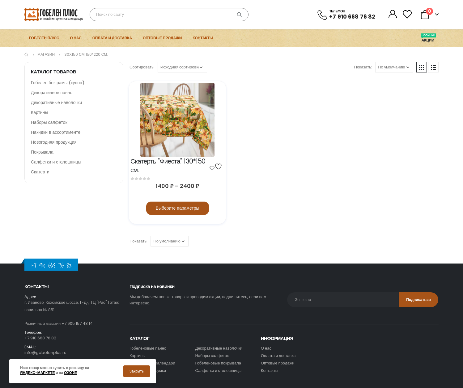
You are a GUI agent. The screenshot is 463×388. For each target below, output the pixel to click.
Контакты (203, 38)
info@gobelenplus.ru (45, 352)
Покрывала (42, 152)
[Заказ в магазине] (182, 67)
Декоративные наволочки (56, 102)
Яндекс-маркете (37, 372)
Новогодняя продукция (54, 142)
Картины (39, 112)
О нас (75, 38)
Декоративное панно (51, 92)
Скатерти (40, 172)
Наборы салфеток (49, 122)
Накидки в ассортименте (55, 132)
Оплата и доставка (112, 38)
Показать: (363, 67)
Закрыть (137, 371)
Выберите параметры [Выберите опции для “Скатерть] (177, 208)
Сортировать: (142, 67)
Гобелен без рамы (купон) (57, 83)
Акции (428, 40)
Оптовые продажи (162, 38)
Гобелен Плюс (44, 38)
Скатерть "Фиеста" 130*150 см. (168, 165)
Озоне (70, 372)
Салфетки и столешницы (56, 162)
